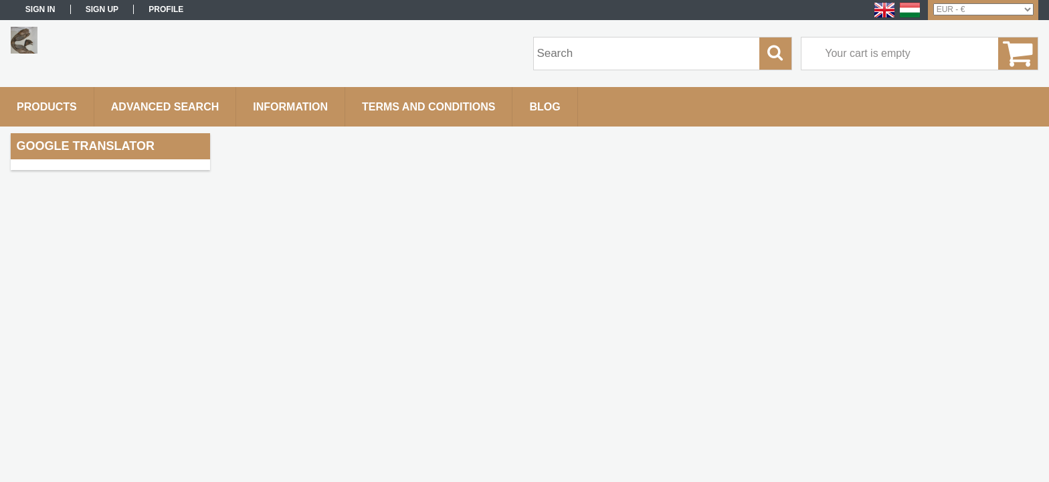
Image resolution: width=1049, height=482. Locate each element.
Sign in (40, 9)
